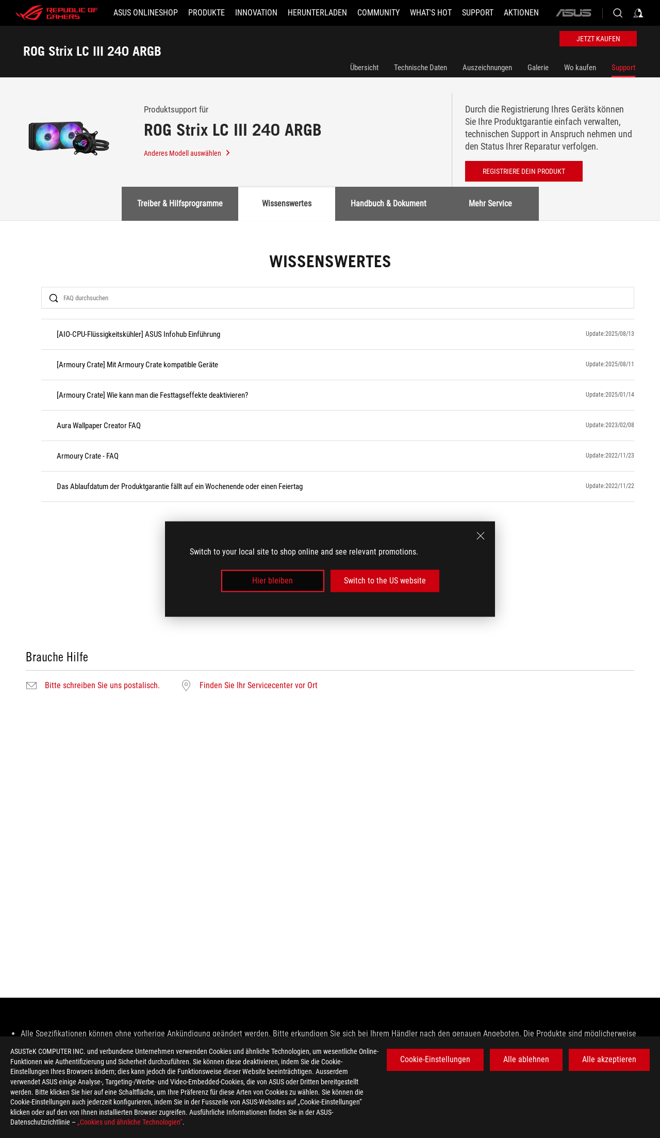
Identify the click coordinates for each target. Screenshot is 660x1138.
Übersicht (364, 67)
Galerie (538, 67)
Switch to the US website (385, 581)
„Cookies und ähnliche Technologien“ (130, 1122)
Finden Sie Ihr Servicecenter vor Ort (259, 685)
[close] (480, 536)
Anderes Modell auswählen (187, 153)
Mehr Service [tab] (490, 203)
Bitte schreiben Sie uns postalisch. (102, 685)
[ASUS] (573, 13)
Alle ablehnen (526, 1059)
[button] (206, 13)
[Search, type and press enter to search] (618, 13)
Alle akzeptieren (609, 1059)
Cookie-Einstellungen (435, 1059)
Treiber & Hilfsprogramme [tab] (180, 203)
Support (623, 67)
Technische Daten (420, 67)
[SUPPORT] (477, 13)
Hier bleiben (272, 581)
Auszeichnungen (487, 67)
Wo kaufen (580, 67)
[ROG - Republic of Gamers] (56, 13)
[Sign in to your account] (638, 13)
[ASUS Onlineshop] (145, 13)
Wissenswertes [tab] (286, 203)
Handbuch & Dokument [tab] (388, 203)
